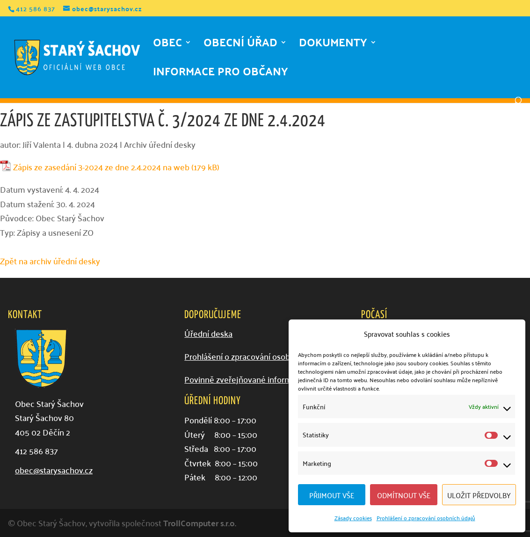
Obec (167, 45)
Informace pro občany (220, 74)
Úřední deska (208, 333)
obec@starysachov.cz (54, 470)
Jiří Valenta (41, 144)
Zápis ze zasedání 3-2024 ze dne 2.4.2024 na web (101, 167)
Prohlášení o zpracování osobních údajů (426, 517)
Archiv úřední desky (160, 144)
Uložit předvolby (479, 494)
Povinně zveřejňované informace (244, 379)
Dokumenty (333, 45)
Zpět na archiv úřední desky (50, 260)
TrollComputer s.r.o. (199, 522)
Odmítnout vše (403, 494)
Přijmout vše (331, 494)
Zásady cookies (353, 517)
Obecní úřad (240, 45)
